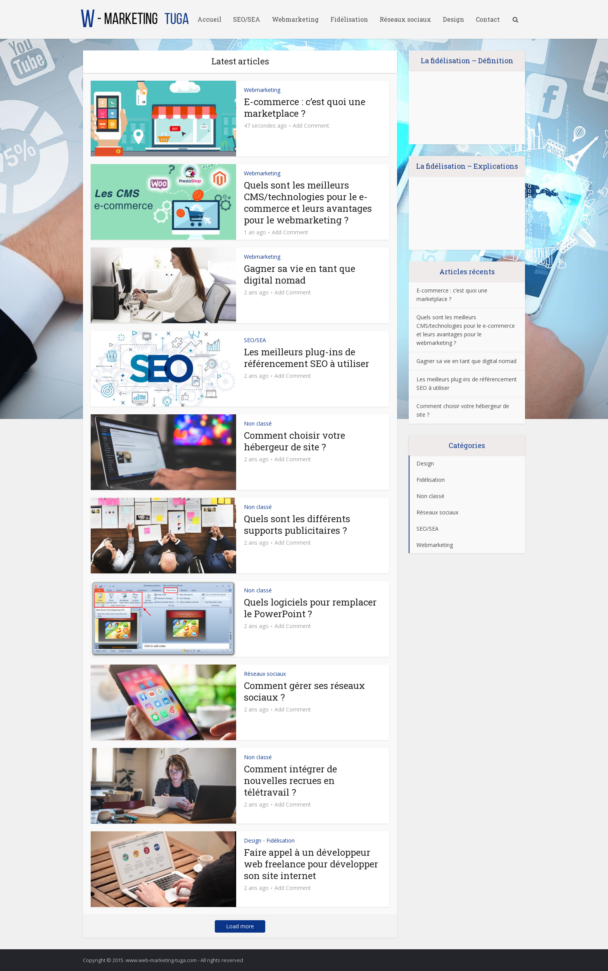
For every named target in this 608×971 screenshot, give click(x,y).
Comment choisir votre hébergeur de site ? (294, 441)
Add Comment (311, 125)
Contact (488, 19)
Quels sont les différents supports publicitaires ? (297, 524)
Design (453, 19)
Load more (240, 926)
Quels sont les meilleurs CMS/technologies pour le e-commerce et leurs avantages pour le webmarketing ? (308, 202)
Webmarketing (295, 19)
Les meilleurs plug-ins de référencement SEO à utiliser (306, 358)
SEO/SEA (246, 19)
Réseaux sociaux (405, 19)
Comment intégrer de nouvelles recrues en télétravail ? (290, 780)
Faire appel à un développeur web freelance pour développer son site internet (311, 864)
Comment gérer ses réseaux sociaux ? (304, 691)
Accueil (209, 19)
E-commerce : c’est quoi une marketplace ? (304, 107)
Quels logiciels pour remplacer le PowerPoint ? (310, 608)
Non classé (258, 423)
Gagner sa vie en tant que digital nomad (299, 274)
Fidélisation (349, 19)
